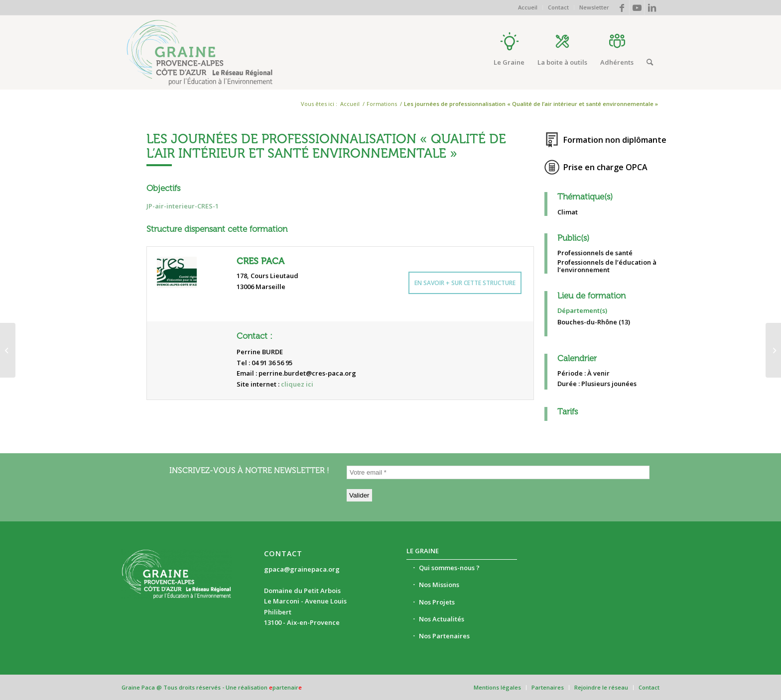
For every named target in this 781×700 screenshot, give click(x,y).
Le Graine (422, 550)
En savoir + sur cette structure (465, 283)
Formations (382, 103)
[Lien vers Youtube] (637, 7)
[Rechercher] (649, 62)
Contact (558, 7)
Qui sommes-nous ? (449, 567)
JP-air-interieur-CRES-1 (182, 205)
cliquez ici (297, 384)
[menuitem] (528, 7)
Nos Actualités (441, 618)
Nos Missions (439, 584)
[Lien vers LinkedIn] (652, 7)
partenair (285, 687)
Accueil (527, 7)
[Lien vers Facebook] (622, 7)
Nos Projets (437, 602)
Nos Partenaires (444, 635)
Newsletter (594, 7)
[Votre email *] (498, 472)
